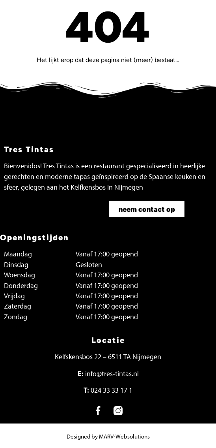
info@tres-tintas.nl (112, 373)
